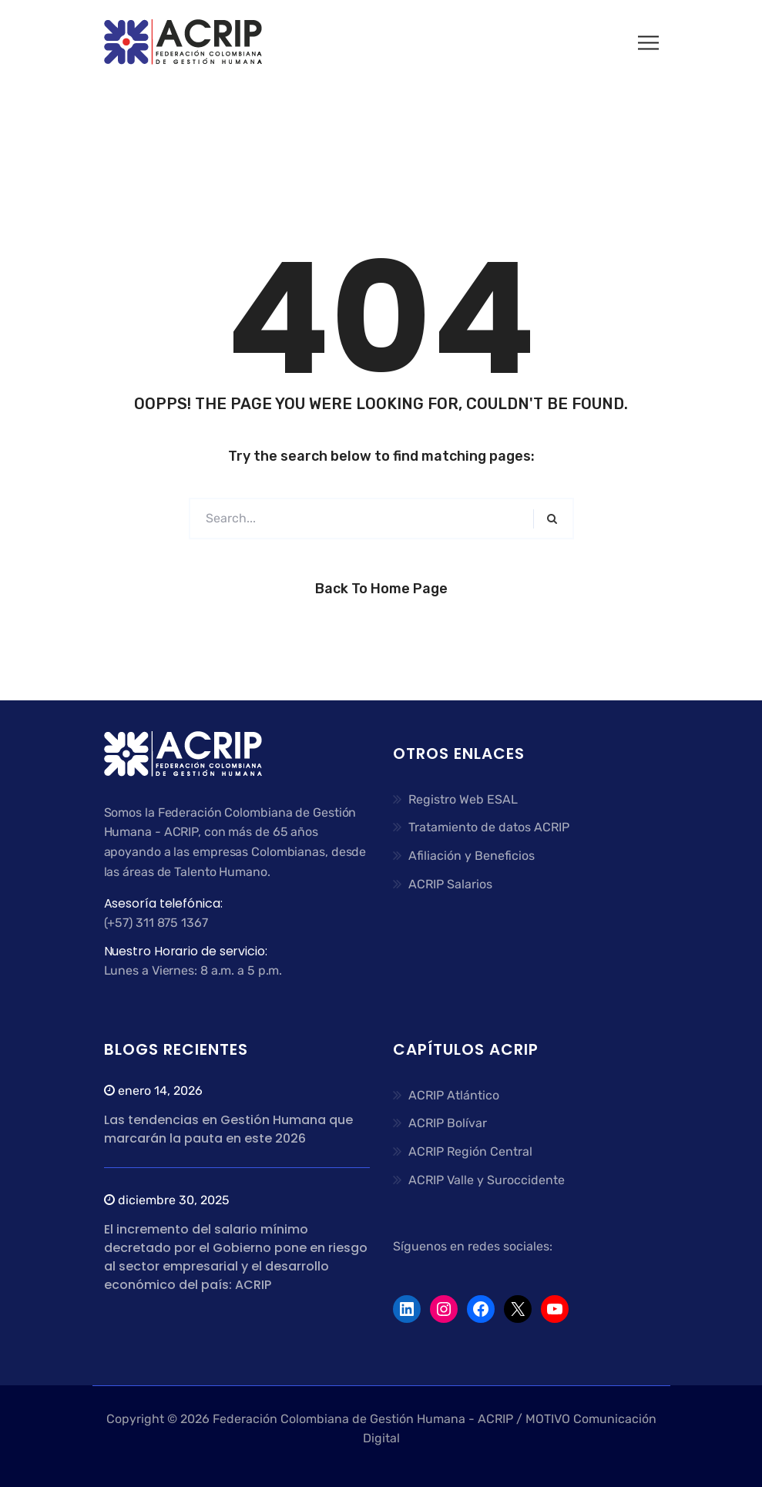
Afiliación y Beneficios (471, 855)
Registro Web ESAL (463, 799)
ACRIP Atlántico (453, 1095)
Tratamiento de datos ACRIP (488, 827)
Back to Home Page (381, 588)
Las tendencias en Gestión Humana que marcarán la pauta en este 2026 (228, 1129)
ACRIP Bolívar (447, 1123)
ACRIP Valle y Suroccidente (486, 1180)
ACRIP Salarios (450, 884)
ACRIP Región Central (470, 1151)
